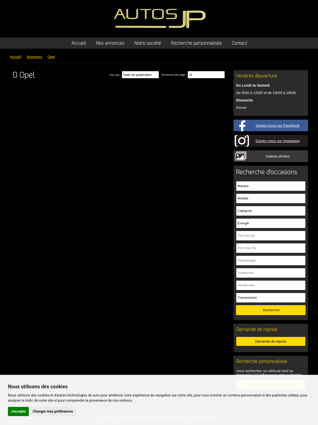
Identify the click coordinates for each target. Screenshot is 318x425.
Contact (239, 43)
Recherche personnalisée (196, 43)
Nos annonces (110, 43)
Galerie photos (278, 156)
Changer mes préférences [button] (53, 411)
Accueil (78, 43)
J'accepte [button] (18, 411)
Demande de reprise (271, 341)
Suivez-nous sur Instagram (277, 141)
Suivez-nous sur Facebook (278, 125)
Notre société (147, 43)
